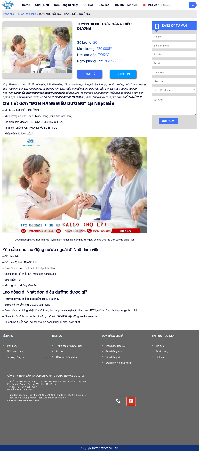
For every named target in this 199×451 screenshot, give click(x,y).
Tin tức (160, 346)
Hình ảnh (160, 357)
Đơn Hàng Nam (114, 351)
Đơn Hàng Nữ (113, 357)
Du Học (88, 5)
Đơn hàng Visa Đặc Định (119, 362)
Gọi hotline (123, 74)
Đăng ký (89, 74)
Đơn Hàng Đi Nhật (66, 5)
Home (26, 5)
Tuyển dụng (162, 351)
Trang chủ (8, 13)
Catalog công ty (15, 357)
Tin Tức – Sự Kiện (126, 5)
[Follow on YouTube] (131, 401)
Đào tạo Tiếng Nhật (67, 357)
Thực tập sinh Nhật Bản (69, 346)
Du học (60, 351)
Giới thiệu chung (15, 351)
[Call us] (118, 401)
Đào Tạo (104, 5)
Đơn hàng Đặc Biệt (116, 346)
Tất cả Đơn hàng (26, 13)
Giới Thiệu (42, 5)
